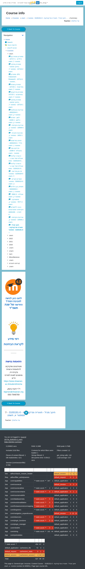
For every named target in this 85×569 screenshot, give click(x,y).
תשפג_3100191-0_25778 (13, 439)
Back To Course (13, 29)
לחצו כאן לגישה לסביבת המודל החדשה (14, 301)
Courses (16, 18)
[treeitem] (14, 39)
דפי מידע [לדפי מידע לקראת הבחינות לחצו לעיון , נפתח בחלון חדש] (13, 338)
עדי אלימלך (16, 420)
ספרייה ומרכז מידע (9, 3)
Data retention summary (13, 442)
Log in (79, 3)
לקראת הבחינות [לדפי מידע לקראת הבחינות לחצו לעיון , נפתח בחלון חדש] (13, 344)
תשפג (23, 18)
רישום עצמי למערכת (25, 3)
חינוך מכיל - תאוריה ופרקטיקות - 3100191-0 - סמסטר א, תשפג (31, 414)
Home (8, 18)
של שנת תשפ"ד (11, 306)
